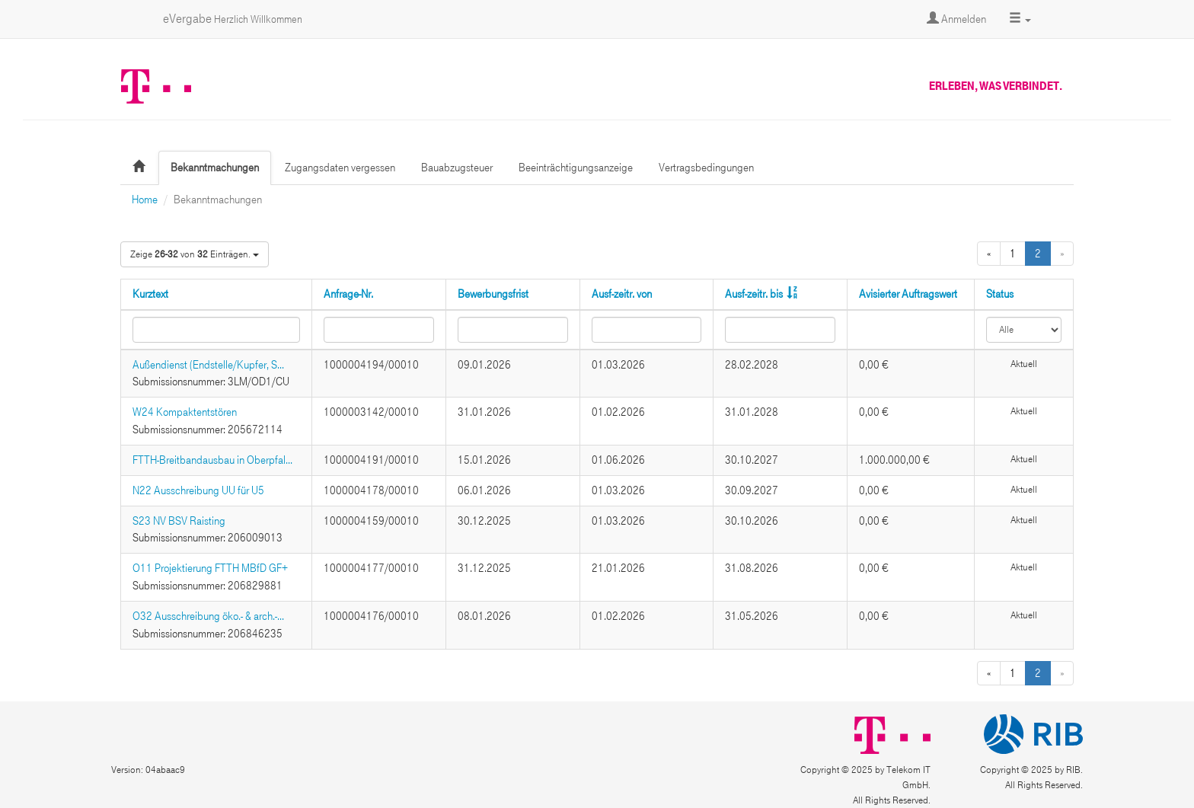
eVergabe (232, 19)
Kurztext (150, 294)
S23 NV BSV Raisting (178, 521)
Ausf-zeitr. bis (754, 294)
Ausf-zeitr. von (622, 294)
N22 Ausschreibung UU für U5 (198, 490)
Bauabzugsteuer (457, 167)
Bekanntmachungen (215, 167)
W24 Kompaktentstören (184, 412)
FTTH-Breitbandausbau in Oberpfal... (212, 460)
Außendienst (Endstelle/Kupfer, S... (208, 365)
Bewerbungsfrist (493, 294)
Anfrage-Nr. (348, 294)
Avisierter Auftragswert (908, 294)
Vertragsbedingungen (706, 167)
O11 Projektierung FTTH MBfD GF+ (210, 568)
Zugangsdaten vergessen (340, 167)
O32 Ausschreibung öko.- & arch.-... (208, 616)
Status (1000, 294)
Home (145, 199)
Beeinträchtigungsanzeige (576, 167)
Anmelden (956, 19)
